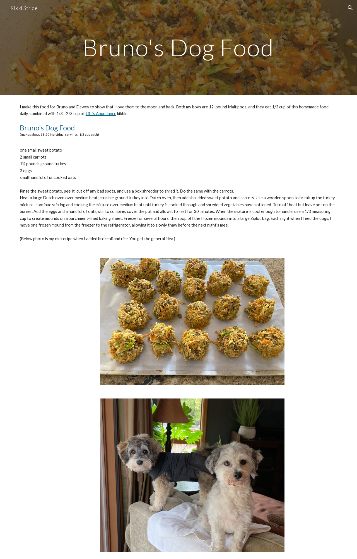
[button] (350, 7)
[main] (178, 47)
